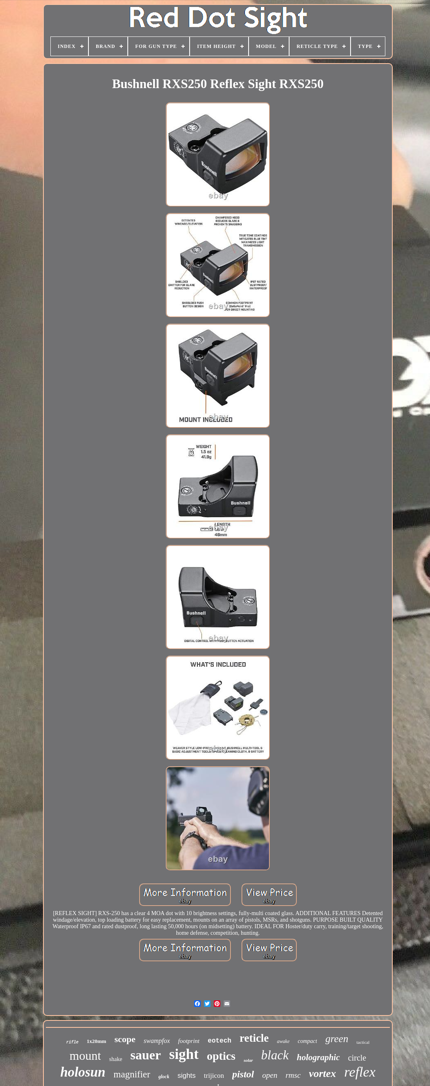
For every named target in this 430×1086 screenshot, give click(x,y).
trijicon (214, 1075)
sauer (145, 1054)
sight (184, 1054)
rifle (72, 1042)
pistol (243, 1074)
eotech (219, 1041)
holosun (82, 1072)
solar (248, 1060)
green (336, 1038)
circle (357, 1057)
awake (283, 1041)
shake (115, 1059)
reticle (254, 1038)
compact (307, 1041)
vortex (322, 1073)
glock (164, 1076)
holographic (318, 1057)
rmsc (293, 1075)
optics (221, 1056)
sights (186, 1075)
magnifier (131, 1074)
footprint (189, 1041)
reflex (360, 1071)
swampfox (157, 1040)
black (275, 1055)
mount (85, 1055)
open (269, 1075)
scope (124, 1039)
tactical (362, 1042)
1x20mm (96, 1041)
